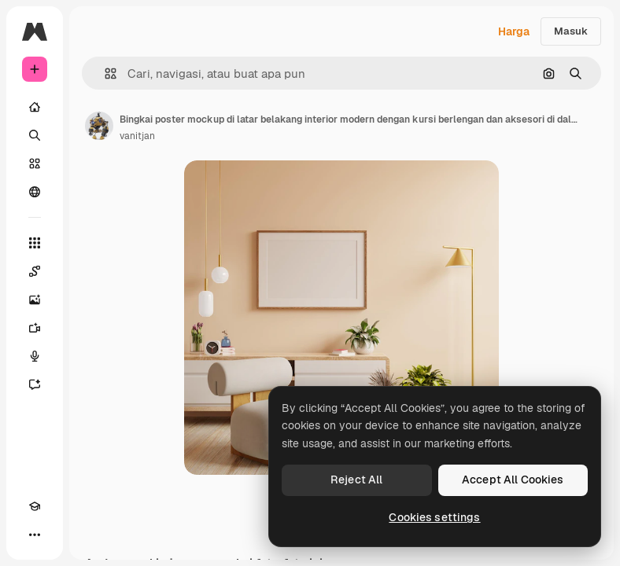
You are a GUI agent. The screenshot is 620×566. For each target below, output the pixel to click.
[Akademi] (34, 506)
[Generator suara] (34, 356)
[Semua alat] (34, 242)
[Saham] (34, 163)
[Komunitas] (34, 191)
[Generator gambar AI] (34, 299)
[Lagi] (34, 534)
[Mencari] (34, 135)
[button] (104, 73)
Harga (514, 31)
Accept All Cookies (513, 479)
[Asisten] (34, 384)
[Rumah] (34, 106)
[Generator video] (34, 327)
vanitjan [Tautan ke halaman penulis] (137, 136)
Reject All (356, 479)
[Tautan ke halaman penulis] (99, 126)
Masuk (571, 31)
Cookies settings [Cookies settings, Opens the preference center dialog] (434, 517)
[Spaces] (34, 271)
